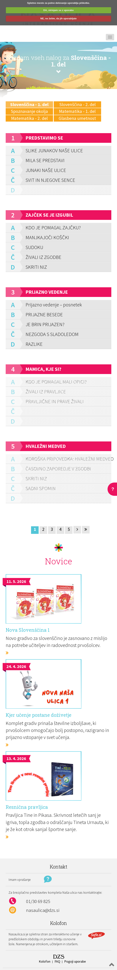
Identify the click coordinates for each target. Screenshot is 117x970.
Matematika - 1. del (77, 111)
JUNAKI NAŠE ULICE (46, 170)
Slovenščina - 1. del (29, 104)
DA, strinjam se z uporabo (58, 10)
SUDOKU (34, 247)
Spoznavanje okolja (29, 111)
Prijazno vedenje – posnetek (54, 304)
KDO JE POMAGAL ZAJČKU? (53, 227)
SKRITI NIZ (36, 267)
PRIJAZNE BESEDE (44, 314)
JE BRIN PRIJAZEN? (45, 324)
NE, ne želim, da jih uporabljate (58, 18)
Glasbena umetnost (77, 118)
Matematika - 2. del (29, 118)
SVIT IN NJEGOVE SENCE (50, 180)
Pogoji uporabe (75, 961)
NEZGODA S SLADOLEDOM (52, 334)
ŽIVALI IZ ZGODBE (43, 257)
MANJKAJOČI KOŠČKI (47, 237)
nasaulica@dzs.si (42, 910)
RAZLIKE (34, 344)
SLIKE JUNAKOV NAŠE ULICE (54, 150)
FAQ (57, 961)
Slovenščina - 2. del (77, 104)
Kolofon (44, 961)
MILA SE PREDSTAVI (45, 160)
